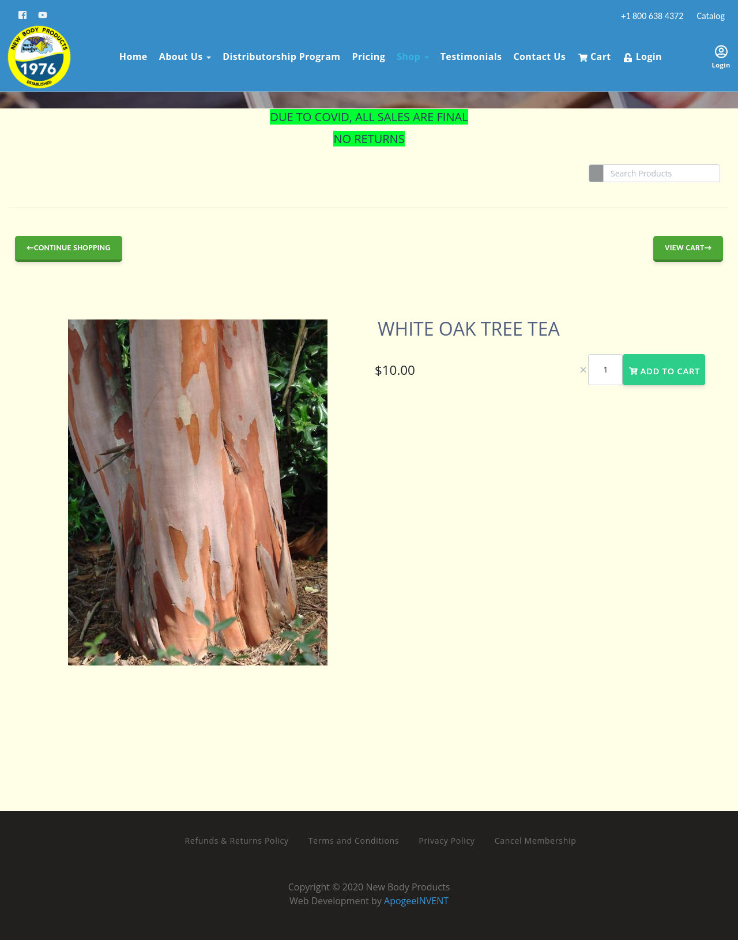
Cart (592, 54)
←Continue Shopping (69, 248)
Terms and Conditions (353, 840)
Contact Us (537, 54)
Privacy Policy (447, 840)
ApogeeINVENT (416, 900)
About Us (183, 54)
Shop (410, 54)
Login (640, 54)
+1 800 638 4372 (651, 15)
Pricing (366, 54)
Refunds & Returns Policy (237, 840)
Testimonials (469, 54)
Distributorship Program (279, 54)
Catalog (710, 15)
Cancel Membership (536, 840)
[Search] (661, 173)
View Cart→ (688, 248)
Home (131, 54)
